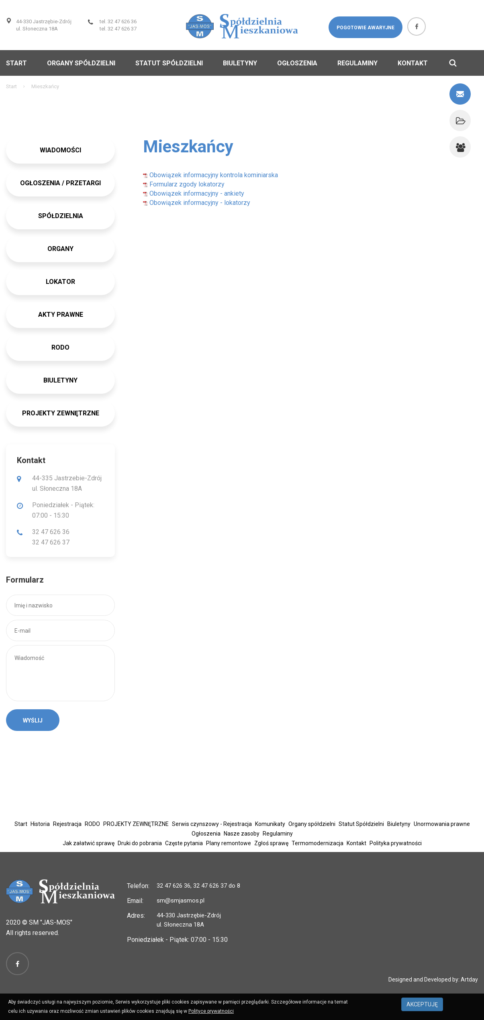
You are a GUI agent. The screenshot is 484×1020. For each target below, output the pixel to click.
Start (16, 63)
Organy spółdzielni (81, 63)
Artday (469, 979)
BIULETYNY (60, 380)
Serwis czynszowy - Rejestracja (212, 824)
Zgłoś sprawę (271, 843)
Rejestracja (67, 824)
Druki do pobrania (140, 843)
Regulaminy (357, 63)
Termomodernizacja (317, 843)
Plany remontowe (228, 843)
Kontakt (413, 63)
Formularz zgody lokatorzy (184, 184)
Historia (40, 824)
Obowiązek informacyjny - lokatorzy (196, 202)
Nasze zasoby (241, 833)
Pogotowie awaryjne (365, 27)
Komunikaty (270, 824)
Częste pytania (184, 843)
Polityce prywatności (211, 1011)
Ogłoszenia (297, 63)
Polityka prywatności (396, 843)
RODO (92, 824)
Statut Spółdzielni (169, 63)
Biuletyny (240, 63)
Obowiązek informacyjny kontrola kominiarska (210, 175)
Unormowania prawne (442, 824)
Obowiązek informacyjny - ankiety (193, 193)
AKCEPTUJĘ (422, 1004)
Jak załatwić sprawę (88, 843)
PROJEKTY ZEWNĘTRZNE (60, 413)
